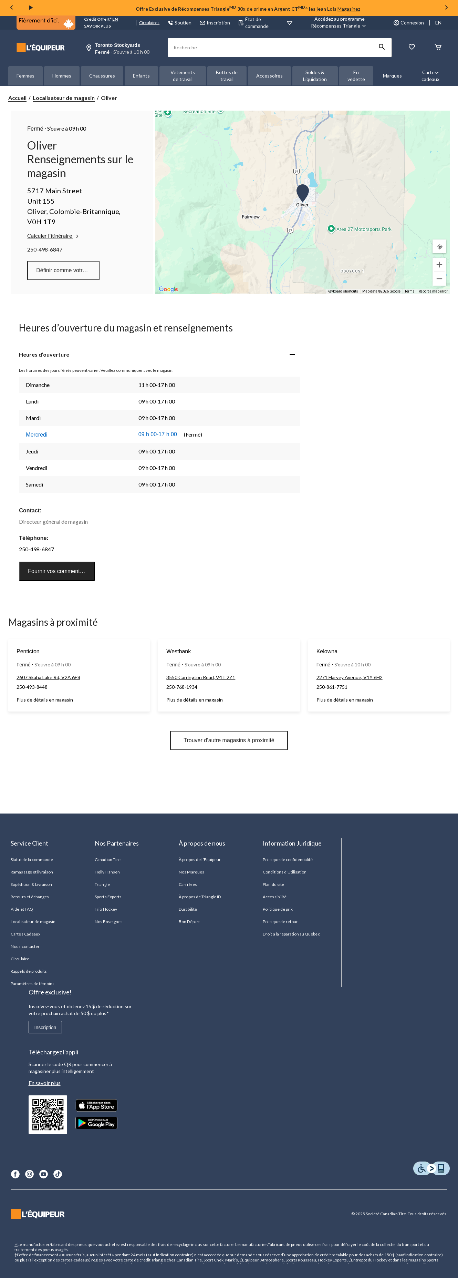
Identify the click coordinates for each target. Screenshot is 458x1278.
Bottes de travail (227, 75)
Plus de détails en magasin (45, 700)
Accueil (17, 97)
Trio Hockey (106, 909)
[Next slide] (446, 8)
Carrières (188, 884)
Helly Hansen (107, 872)
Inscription (45, 1027)
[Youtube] (43, 1174)
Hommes (61, 76)
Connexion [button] (409, 22)
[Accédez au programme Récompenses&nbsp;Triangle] (339, 22)
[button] (382, 47)
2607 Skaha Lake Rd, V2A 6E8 (48, 677)
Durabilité (188, 909)
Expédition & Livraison (31, 884)
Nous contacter (25, 946)
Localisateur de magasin (64, 97)
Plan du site (273, 884)
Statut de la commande (32, 859)
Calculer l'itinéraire (53, 235)
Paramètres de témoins (32, 983)
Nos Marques (191, 872)
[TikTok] (57, 1174)
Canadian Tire (108, 859)
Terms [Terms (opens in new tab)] (410, 291)
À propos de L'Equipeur (200, 859)
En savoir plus (45, 1083)
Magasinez (348, 9)
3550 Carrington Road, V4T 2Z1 (200, 677)
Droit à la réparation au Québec (291, 934)
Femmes (25, 76)
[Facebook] (15, 1174)
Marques (392, 76)
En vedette (356, 75)
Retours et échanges (30, 896)
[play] (31, 8)
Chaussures (102, 76)
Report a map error (433, 291)
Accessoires (269, 76)
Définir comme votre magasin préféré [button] (68, 270)
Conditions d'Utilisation (284, 872)
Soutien (179, 22)
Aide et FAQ (22, 909)
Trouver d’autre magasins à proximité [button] (229, 740)
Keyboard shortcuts (342, 291)
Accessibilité (275, 896)
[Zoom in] (439, 265)
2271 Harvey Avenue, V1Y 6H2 (349, 677)
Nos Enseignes (109, 921)
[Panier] (438, 47)
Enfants (141, 76)
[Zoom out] (439, 279)
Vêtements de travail (182, 75)
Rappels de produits (29, 971)
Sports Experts (108, 896)
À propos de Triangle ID (200, 896)
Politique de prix (278, 909)
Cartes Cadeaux (25, 934)
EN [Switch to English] (438, 22)
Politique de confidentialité (288, 859)
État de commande (253, 22)
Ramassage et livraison (32, 872)
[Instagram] (29, 1174)
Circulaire (20, 958)
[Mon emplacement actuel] (439, 246)
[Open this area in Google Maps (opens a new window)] (168, 289)
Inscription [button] (215, 22)
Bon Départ (189, 921)
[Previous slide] (11, 8)
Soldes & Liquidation (315, 75)
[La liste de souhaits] (411, 47)
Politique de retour (280, 921)
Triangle (102, 884)
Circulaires (149, 22)
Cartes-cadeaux (430, 75)
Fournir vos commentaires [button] (60, 571)
